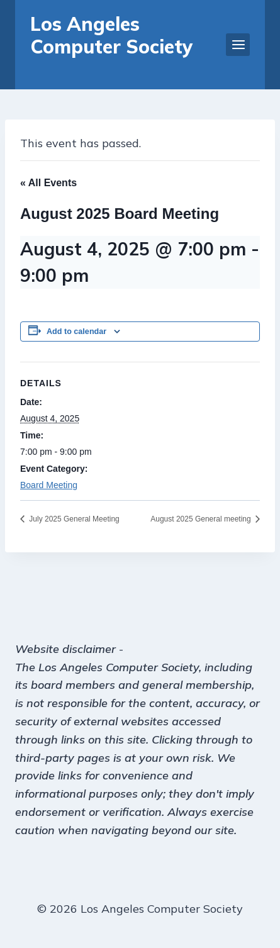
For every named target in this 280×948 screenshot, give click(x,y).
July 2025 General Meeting (73, 519)
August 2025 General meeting (201, 519)
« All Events (48, 182)
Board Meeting (48, 485)
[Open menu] (238, 44)
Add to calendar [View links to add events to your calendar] (76, 331)
